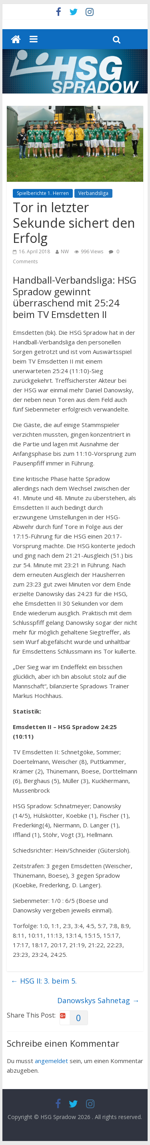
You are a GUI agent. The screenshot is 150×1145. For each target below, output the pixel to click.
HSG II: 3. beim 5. (44, 981)
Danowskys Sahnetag (98, 1000)
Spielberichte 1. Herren (43, 193)
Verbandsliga (93, 193)
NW (65, 251)
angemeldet (51, 1061)
